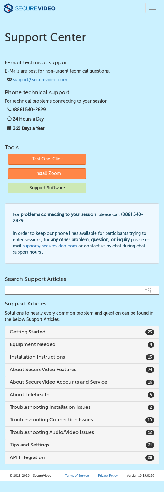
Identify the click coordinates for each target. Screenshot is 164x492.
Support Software (47, 188)
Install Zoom (48, 173)
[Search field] (82, 290)
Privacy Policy (108, 475)
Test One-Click (47, 159)
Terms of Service (77, 475)
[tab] (82, 332)
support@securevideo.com (40, 80)
